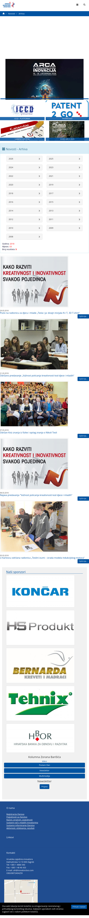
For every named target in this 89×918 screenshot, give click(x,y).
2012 (11, 222)
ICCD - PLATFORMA (22, 121)
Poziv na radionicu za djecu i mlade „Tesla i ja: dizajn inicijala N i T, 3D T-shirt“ (40, 316)
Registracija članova (15, 817)
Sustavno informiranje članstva (20, 828)
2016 (11, 205)
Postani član (44, 768)
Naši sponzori (16, 575)
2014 (11, 214)
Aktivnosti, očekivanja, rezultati (20, 831)
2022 (11, 179)
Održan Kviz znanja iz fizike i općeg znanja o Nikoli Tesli (28, 435)
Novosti (11, 13)
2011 (51, 222)
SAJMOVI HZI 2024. (22, 142)
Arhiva (21, 13)
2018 (11, 196)
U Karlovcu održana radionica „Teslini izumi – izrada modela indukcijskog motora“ (42, 561)
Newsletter (44, 773)
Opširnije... (83, 319)
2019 (51, 188)
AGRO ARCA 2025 (67, 142)
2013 (51, 214)
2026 (11, 162)
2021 (51, 179)
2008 (11, 239)
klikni (44, 764)
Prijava (44, 789)
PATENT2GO (67, 121)
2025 (51, 162)
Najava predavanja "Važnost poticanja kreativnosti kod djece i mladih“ (36, 498)
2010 (11, 231)
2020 (11, 188)
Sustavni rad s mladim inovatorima (22, 826)
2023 (51, 170)
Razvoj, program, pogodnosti (19, 823)
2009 (51, 231)
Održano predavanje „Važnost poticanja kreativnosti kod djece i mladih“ (37, 378)
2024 (11, 170)
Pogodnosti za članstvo (16, 820)
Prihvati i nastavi (79, 907)
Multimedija (44, 779)
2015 (51, 205)
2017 (51, 196)
